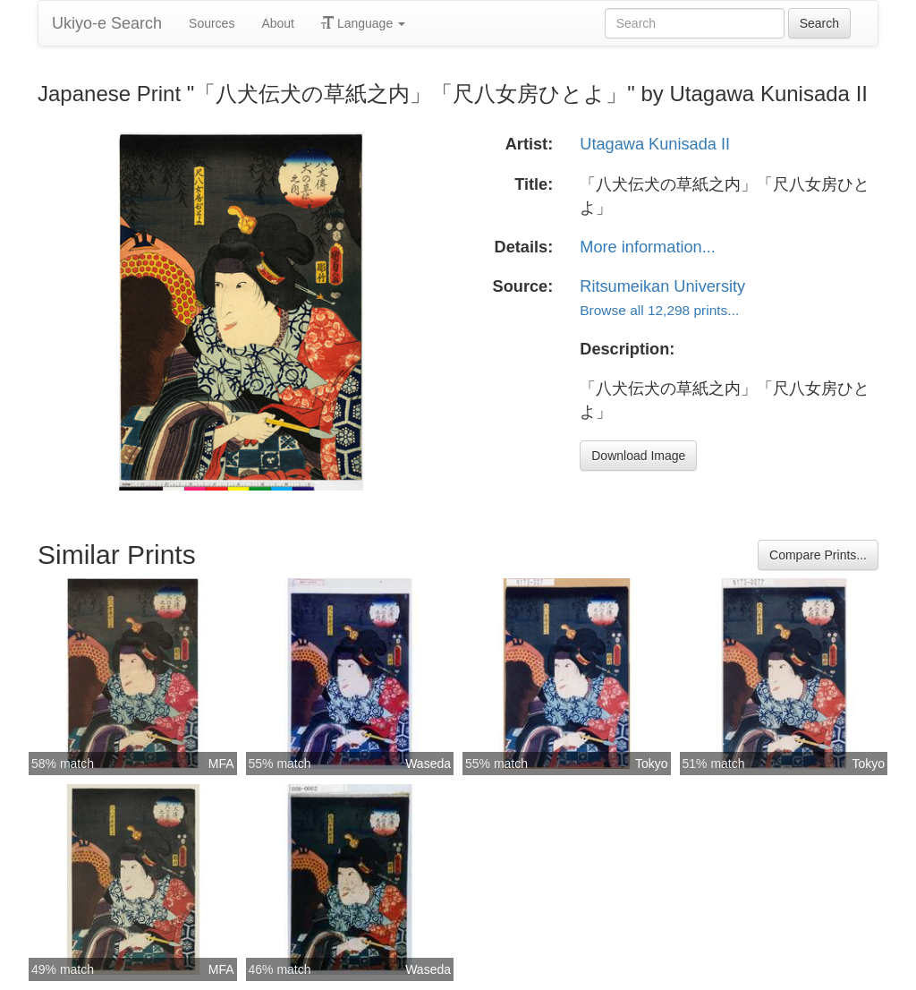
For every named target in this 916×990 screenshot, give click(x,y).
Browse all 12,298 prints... (659, 310)
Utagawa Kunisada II (655, 144)
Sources (211, 23)
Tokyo (651, 763)
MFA (221, 763)
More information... (648, 247)
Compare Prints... (818, 555)
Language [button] (363, 23)
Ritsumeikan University (662, 286)
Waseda (428, 763)
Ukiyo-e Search (107, 23)
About (277, 23)
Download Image (638, 455)
